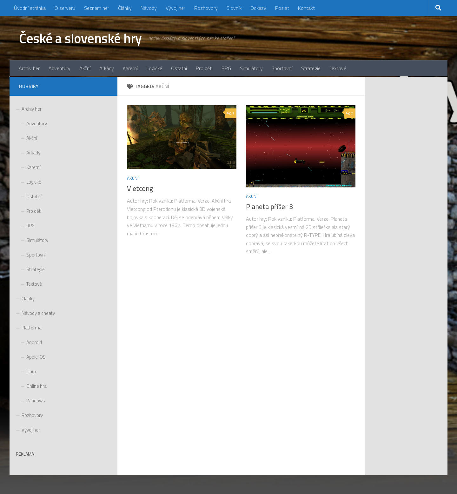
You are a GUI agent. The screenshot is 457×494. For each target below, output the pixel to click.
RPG (226, 68)
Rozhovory (206, 8)
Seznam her (96, 8)
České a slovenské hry (80, 38)
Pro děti (204, 68)
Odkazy (258, 8)
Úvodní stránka (30, 8)
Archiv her (29, 68)
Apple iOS (36, 357)
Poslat (282, 8)
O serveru (65, 8)
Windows (35, 400)
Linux (31, 371)
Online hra (36, 386)
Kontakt (306, 8)
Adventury (59, 68)
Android (34, 342)
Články (125, 8)
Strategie (311, 68)
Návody (149, 8)
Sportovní (282, 68)
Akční (84, 68)
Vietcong (140, 188)
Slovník (234, 8)
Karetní (130, 68)
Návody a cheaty (38, 313)
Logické (154, 68)
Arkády (106, 68)
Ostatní (179, 68)
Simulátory (251, 68)
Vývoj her (175, 8)
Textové (337, 68)
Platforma (32, 327)
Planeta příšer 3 (269, 206)
